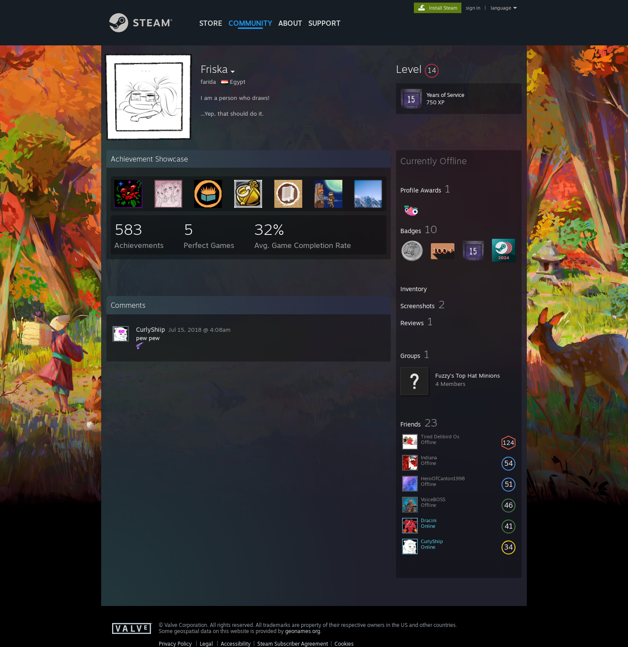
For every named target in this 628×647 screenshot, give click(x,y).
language (501, 8)
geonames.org (302, 631)
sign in (473, 8)
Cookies (344, 643)
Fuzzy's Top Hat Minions (467, 375)
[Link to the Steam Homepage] (147, 30)
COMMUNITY (250, 23)
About (290, 23)
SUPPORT (324, 23)
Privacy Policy (175, 643)
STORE (210, 23)
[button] (459, 69)
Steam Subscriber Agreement (292, 643)
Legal (206, 643)
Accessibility (236, 643)
